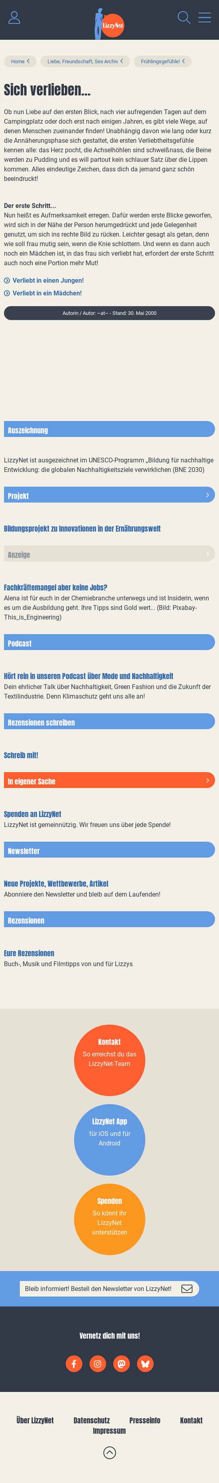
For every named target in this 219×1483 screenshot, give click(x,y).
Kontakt (191, 1420)
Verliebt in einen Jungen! (48, 280)
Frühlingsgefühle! (160, 61)
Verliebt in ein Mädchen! (47, 293)
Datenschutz (92, 1420)
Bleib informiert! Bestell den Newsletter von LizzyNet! (98, 1289)
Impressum (109, 1430)
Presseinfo (144, 1420)
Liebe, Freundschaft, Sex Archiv (83, 61)
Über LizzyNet (35, 1420)
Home (18, 61)
